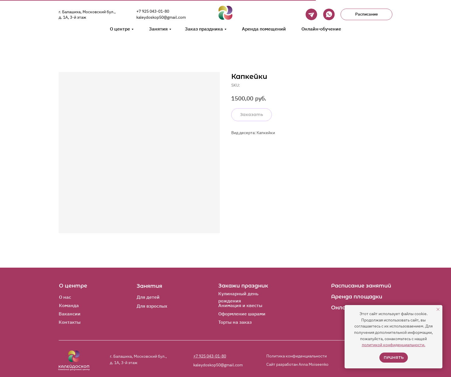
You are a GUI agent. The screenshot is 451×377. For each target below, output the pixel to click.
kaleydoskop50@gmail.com (161, 17)
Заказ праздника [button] (204, 29)
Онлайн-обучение (321, 29)
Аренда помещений (264, 29)
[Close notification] (438, 309)
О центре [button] (120, 29)
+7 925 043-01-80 (152, 11)
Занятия (158, 29)
